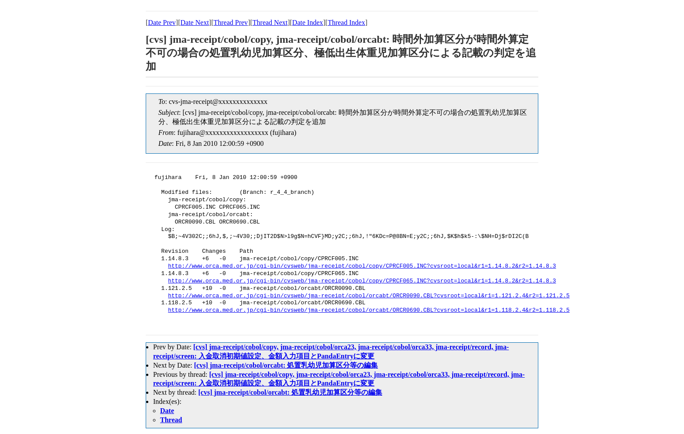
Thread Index (346, 22)
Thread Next (270, 22)
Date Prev (162, 22)
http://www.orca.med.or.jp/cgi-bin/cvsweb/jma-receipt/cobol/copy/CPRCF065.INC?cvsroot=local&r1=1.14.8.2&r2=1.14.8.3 (362, 281)
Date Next (195, 22)
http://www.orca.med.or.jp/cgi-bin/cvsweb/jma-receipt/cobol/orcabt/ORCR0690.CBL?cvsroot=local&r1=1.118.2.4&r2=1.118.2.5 (368, 310)
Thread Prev (230, 22)
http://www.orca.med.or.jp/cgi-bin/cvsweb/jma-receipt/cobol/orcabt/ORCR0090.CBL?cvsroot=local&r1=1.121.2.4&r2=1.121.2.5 (368, 296)
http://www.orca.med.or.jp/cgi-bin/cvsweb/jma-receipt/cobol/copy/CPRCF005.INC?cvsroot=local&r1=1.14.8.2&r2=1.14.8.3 (362, 266)
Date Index (307, 22)
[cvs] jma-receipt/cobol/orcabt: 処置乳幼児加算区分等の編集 (286, 365)
